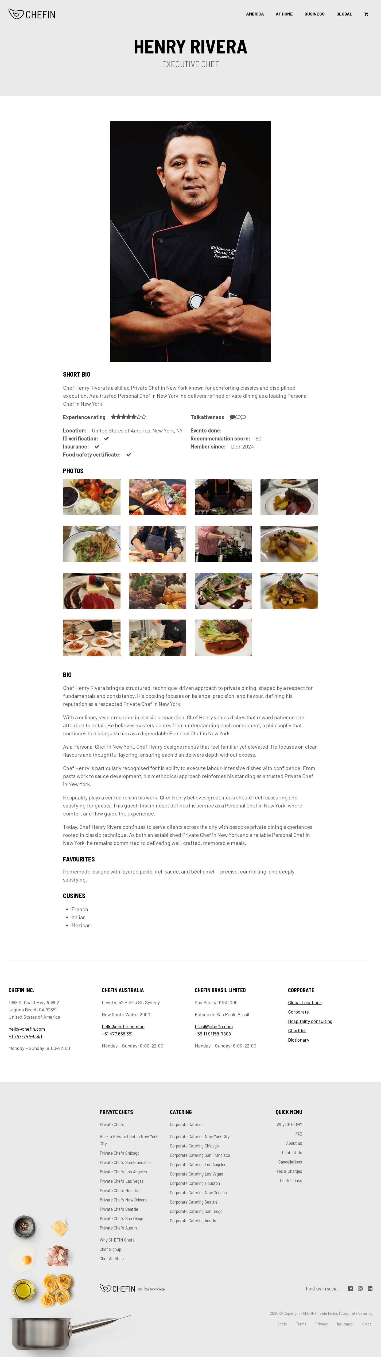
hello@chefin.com (27, 1029)
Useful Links (291, 1180)
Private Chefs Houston (120, 1190)
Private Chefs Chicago (119, 1153)
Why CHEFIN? (289, 1124)
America (255, 13)
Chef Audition (112, 1258)
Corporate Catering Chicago (194, 1146)
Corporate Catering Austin (193, 1220)
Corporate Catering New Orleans (198, 1192)
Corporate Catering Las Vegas (196, 1174)
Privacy (322, 1323)
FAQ (298, 1133)
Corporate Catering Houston (195, 1183)
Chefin (132, 1288)
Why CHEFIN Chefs (117, 1240)
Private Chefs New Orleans (123, 1200)
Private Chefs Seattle (119, 1209)
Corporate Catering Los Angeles (198, 1164)
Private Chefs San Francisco (125, 1162)
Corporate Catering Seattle (193, 1202)
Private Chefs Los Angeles (123, 1171)
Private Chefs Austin (118, 1228)
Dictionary (298, 1040)
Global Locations (305, 1002)
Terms (301, 1323)
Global (344, 13)
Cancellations (290, 1162)
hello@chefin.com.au (123, 1026)
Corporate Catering (187, 1124)
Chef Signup (110, 1249)
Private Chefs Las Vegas (122, 1181)
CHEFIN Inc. (32, 14)
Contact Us (292, 1152)
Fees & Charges (288, 1171)
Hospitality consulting (310, 1021)
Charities (297, 1030)
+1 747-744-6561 (25, 1036)
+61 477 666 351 (117, 1034)
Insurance (345, 1323)
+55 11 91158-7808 (213, 1034)
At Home (284, 13)
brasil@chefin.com (214, 1026)
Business (315, 13)
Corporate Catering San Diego (196, 1211)
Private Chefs (112, 1124)
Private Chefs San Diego (121, 1218)
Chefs (282, 1323)
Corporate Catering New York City (200, 1136)
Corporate (298, 1012)
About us (294, 1143)
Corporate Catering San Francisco (200, 1155)
